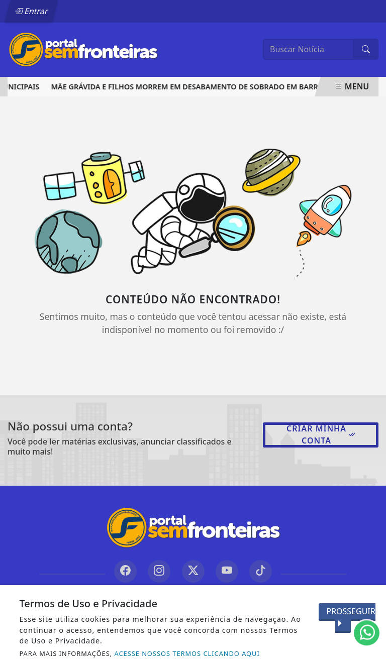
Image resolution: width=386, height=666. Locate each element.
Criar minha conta (321, 434)
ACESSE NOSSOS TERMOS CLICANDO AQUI (187, 653)
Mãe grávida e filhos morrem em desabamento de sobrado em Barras (192, 86)
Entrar (32, 11)
